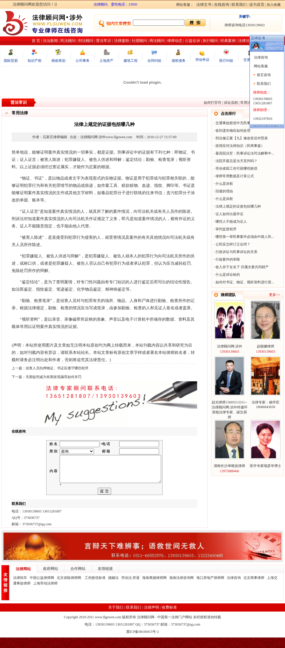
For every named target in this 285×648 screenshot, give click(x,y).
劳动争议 (202, 60)
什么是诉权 (224, 184)
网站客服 (260, 66)
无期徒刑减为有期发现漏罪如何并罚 (53, 377)
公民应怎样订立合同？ (232, 244)
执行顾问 (210, 40)
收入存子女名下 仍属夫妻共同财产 (242, 267)
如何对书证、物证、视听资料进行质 (243, 282)
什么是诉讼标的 (227, 275)
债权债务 (179, 61)
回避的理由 (224, 191)
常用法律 (247, 103)
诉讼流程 (231, 103)
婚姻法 (113, 588)
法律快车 (20, 588)
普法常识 (103, 40)
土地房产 (106, 61)
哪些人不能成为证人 (231, 221)
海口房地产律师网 (210, 588)
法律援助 (121, 40)
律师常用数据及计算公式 (234, 176)
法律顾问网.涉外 (229, 346)
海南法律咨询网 (181, 588)
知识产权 (35, 61)
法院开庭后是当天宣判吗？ (236, 161)
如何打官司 (212, 103)
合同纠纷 (154, 61)
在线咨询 (221, 4)
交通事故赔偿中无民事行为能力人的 (243, 123)
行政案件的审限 (227, 259)
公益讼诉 (192, 40)
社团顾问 (139, 40)
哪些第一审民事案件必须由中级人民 (243, 237)
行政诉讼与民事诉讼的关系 (236, 252)
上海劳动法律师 (45, 594)
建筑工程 (131, 61)
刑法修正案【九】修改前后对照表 (241, 138)
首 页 (36, 40)
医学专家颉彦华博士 (265, 466)
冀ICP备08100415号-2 (142, 642)
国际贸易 (11, 61)
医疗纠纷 (226, 61)
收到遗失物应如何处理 (232, 131)
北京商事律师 (253, 588)
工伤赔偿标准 (95, 588)
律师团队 (228, 295)
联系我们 (239, 4)
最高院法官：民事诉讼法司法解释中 (243, 153)
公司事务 (83, 61)
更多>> (274, 295)
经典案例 (228, 40)
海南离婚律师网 (154, 588)
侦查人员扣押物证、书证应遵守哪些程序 (57, 368)
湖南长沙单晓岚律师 (229, 466)
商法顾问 (157, 40)
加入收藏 (274, 5)
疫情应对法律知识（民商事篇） (239, 146)
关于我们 (115, 618)
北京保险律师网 (69, 588)
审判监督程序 (225, 229)
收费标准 (169, 618)
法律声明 (151, 618)
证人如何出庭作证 (229, 214)
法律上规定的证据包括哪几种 (238, 206)
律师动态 (174, 40)
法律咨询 (234, 588)
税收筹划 (58, 61)
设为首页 (256, 4)
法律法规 (245, 40)
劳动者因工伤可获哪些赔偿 (236, 168)
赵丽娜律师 (265, 346)
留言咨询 (264, 75)
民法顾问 (68, 40)
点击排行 (228, 113)
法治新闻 (50, 40)
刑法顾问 (85, 40)
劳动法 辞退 (130, 588)
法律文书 (203, 4)
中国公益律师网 (42, 588)
